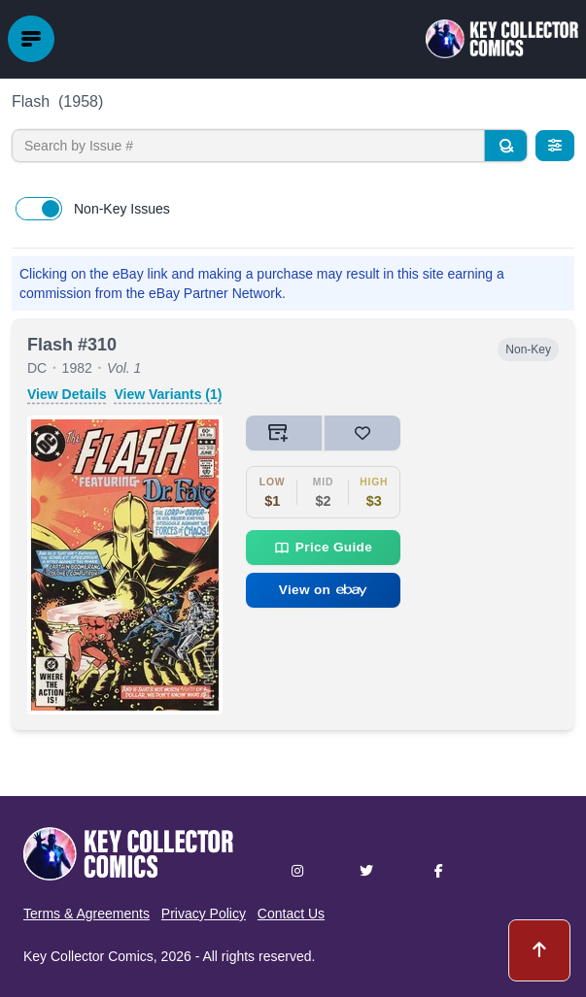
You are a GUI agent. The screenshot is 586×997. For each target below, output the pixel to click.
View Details (66, 394)
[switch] (39, 208)
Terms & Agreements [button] (86, 913)
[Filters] (554, 145)
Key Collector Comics (88, 956)
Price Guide (323, 547)
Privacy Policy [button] (203, 913)
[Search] (505, 145)
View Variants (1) (168, 394)
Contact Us (291, 913)
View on (323, 589)
